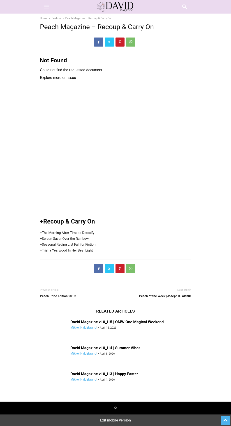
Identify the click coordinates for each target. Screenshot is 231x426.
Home (43, 18)
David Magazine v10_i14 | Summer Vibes (105, 348)
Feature (56, 18)
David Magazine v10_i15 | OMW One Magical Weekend (117, 322)
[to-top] (225, 418)
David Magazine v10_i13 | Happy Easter (104, 374)
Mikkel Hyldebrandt (83, 327)
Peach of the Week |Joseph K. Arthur (165, 296)
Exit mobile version (115, 420)
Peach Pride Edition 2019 (58, 296)
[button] (46, 7)
